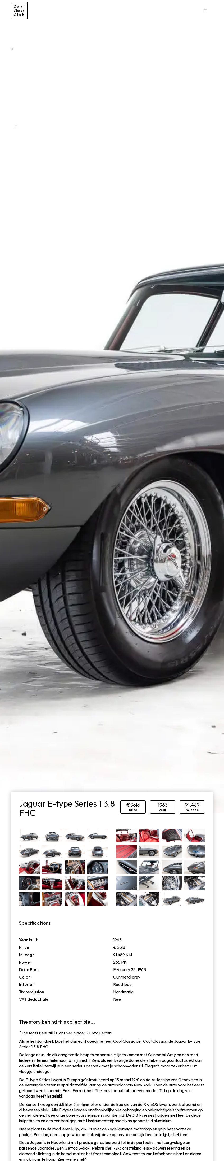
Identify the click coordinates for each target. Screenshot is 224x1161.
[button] (205, 11)
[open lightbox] (29, 835)
